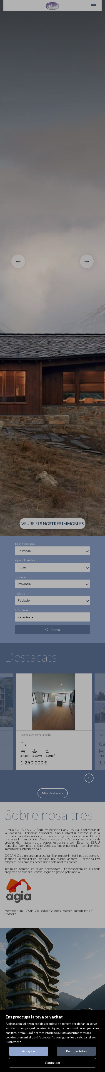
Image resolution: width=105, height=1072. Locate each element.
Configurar (52, 1063)
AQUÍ (29, 1033)
